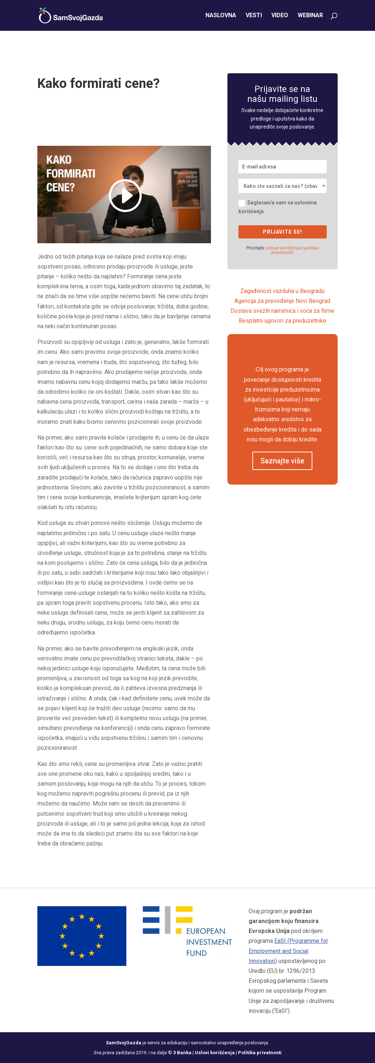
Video (279, 16)
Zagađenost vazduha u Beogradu (282, 291)
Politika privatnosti (260, 1052)
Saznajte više (282, 460)
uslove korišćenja (283, 248)
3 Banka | (184, 1052)
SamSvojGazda (123, 1042)
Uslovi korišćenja (215, 1052)
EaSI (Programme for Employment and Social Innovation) (288, 950)
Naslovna (220, 16)
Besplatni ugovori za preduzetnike (282, 320)
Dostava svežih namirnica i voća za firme (282, 310)
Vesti (254, 16)
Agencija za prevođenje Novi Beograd (282, 300)
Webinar (310, 16)
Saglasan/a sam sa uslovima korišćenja (277, 207)
